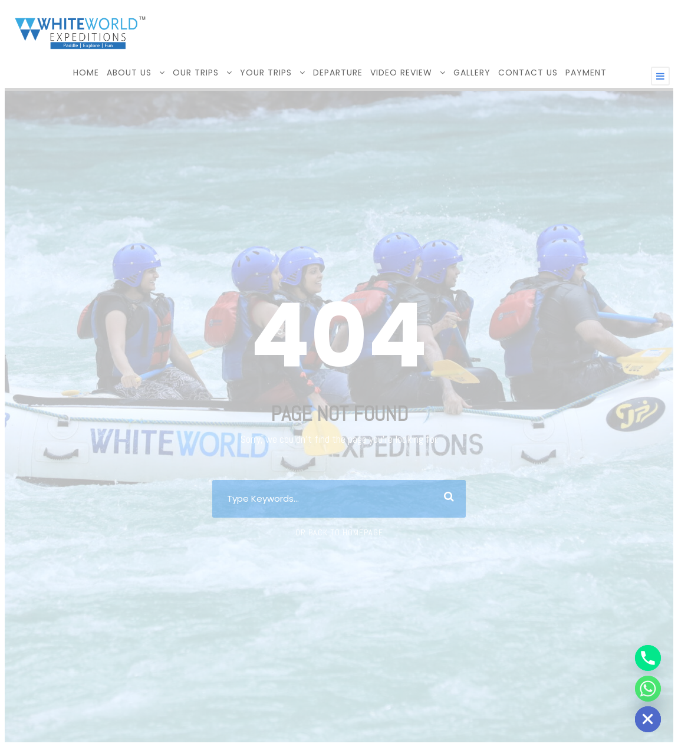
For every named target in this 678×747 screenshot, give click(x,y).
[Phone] (648, 658)
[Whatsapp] (648, 689)
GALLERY (472, 72)
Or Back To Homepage (339, 532)
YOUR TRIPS (266, 72)
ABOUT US (129, 72)
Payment (586, 72)
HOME (86, 72)
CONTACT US (528, 72)
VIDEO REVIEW (401, 72)
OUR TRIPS (196, 72)
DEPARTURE (338, 72)
